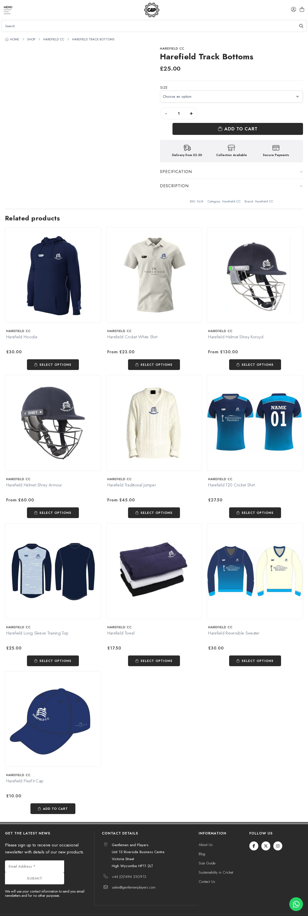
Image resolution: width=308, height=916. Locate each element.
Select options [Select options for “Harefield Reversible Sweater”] (258, 650)
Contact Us (207, 871)
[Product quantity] (178, 113)
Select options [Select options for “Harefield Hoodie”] (55, 354)
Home (14, 39)
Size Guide (207, 853)
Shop (31, 39)
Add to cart (254, 113)
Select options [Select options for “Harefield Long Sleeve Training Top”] (55, 650)
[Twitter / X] (265, 835)
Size (164, 87)
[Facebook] (253, 835)
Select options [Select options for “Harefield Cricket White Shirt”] (156, 354)
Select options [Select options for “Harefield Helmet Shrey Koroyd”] (258, 354)
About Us (206, 834)
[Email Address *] (34, 856)
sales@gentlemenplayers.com (133, 877)
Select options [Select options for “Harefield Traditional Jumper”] (156, 502)
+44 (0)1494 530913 (129, 866)
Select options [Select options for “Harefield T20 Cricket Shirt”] (258, 502)
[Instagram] (277, 835)
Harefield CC (53, 39)
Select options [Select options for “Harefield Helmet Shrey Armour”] (55, 502)
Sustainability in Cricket (216, 862)
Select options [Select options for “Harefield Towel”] (156, 650)
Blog (202, 843)
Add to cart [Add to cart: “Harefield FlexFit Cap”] (55, 798)
